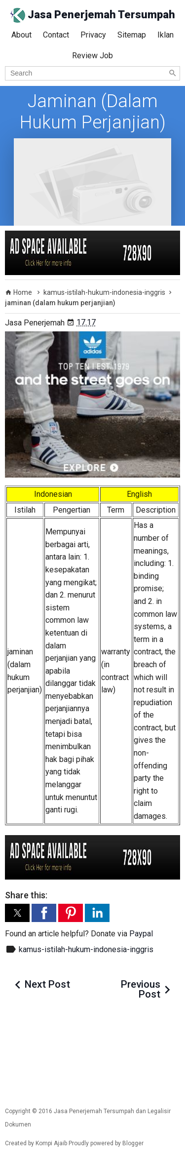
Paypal (141, 933)
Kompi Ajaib (51, 1143)
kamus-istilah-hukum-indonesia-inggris (86, 949)
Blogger (133, 1143)
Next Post (47, 984)
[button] (17, 913)
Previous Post (140, 989)
